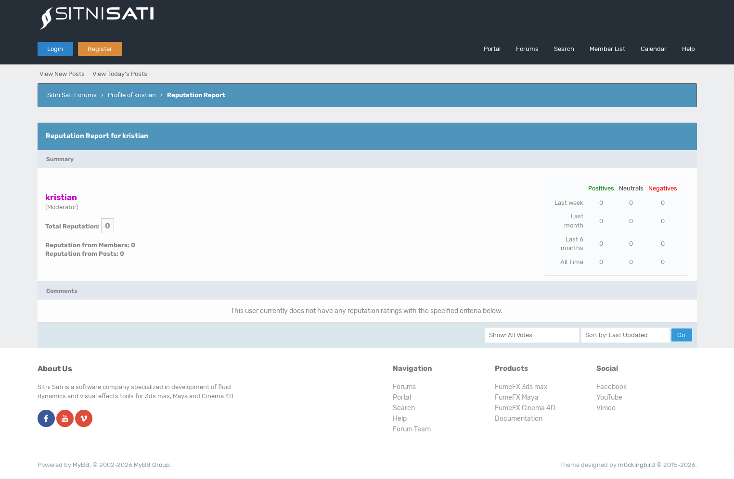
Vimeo (606, 408)
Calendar (654, 48)
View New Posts (62, 73)
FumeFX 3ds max (521, 387)
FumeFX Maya (517, 397)
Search (564, 48)
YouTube (609, 397)
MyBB (81, 464)
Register (100, 48)
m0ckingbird (636, 464)
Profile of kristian (132, 95)
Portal (492, 48)
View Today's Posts (119, 73)
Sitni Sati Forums (72, 95)
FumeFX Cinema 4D (525, 408)
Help (688, 48)
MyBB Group (152, 464)
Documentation (518, 419)
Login (55, 48)
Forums (527, 48)
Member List (607, 48)
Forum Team (412, 429)
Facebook (611, 387)
